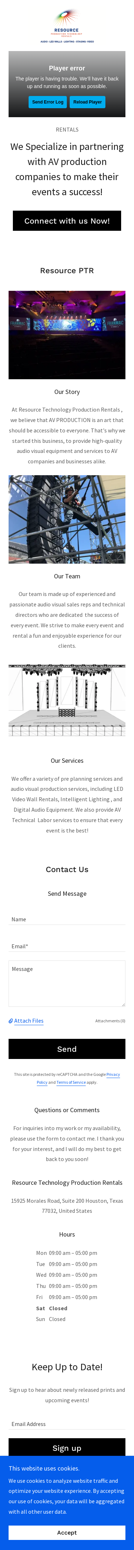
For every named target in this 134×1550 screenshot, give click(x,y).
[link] (67, 25)
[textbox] (67, 916)
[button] (11, 1020)
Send (67, 1049)
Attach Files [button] (29, 1020)
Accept (67, 1533)
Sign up (67, 1448)
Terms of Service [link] (71, 1082)
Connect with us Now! (67, 220)
